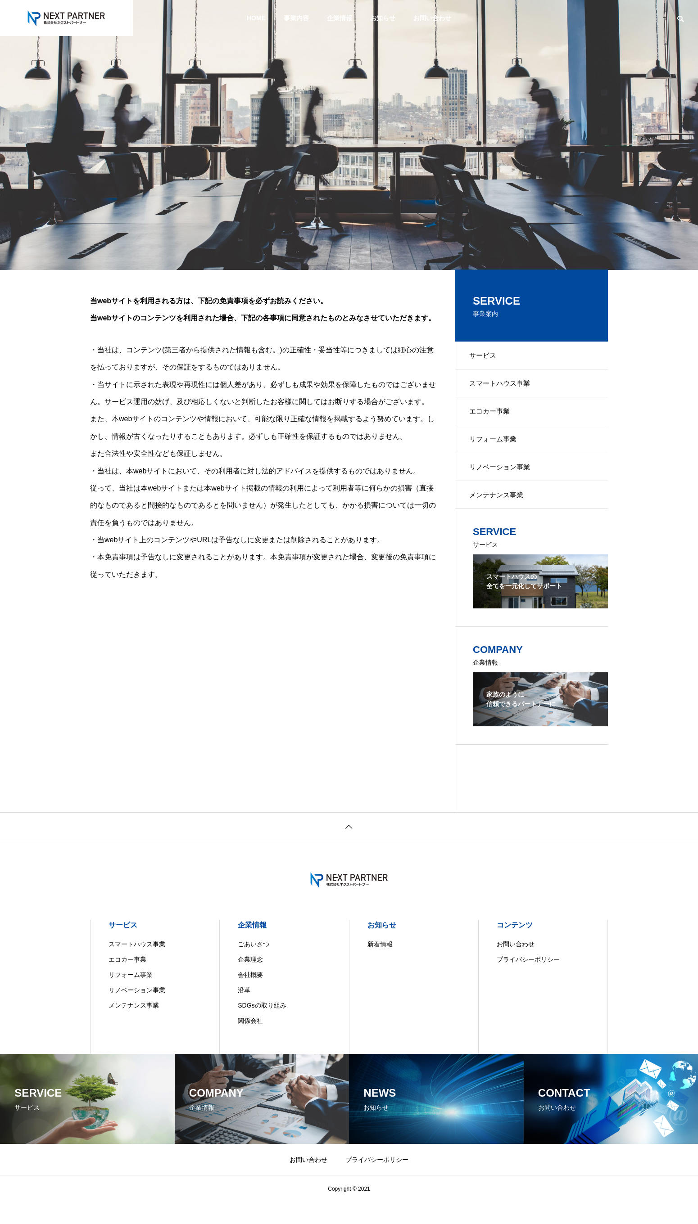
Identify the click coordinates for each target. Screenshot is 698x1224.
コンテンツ (515, 946)
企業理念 (250, 981)
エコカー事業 (494, 420)
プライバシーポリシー (528, 981)
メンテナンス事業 (501, 514)
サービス (487, 357)
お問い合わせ (432, 18)
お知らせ (382, 18)
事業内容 (296, 18)
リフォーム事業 (498, 451)
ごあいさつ (253, 965)
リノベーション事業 (505, 483)
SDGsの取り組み (262, 1026)
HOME (256, 18)
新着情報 (380, 965)
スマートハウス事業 (505, 388)
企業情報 (339, 18)
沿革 (244, 1011)
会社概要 (250, 996)
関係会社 (250, 1042)
